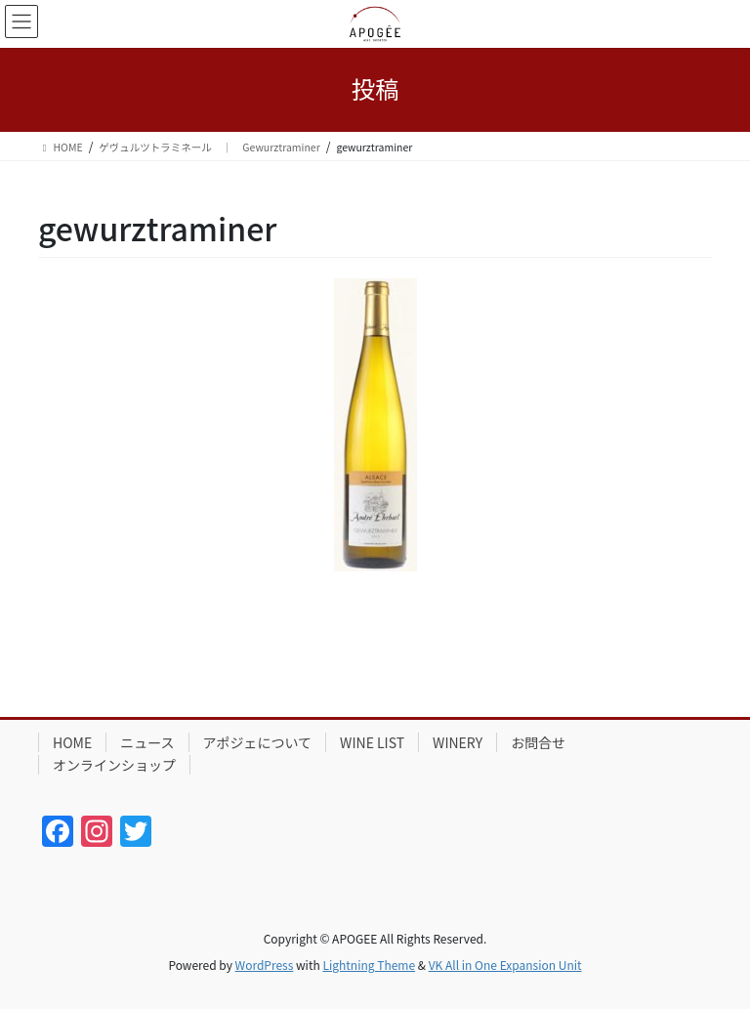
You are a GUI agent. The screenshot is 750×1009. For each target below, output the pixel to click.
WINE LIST (372, 742)
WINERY (457, 742)
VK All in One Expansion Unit (505, 964)
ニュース (147, 742)
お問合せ (538, 742)
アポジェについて (257, 742)
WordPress (264, 964)
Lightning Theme (368, 964)
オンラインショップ (114, 765)
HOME (72, 742)
